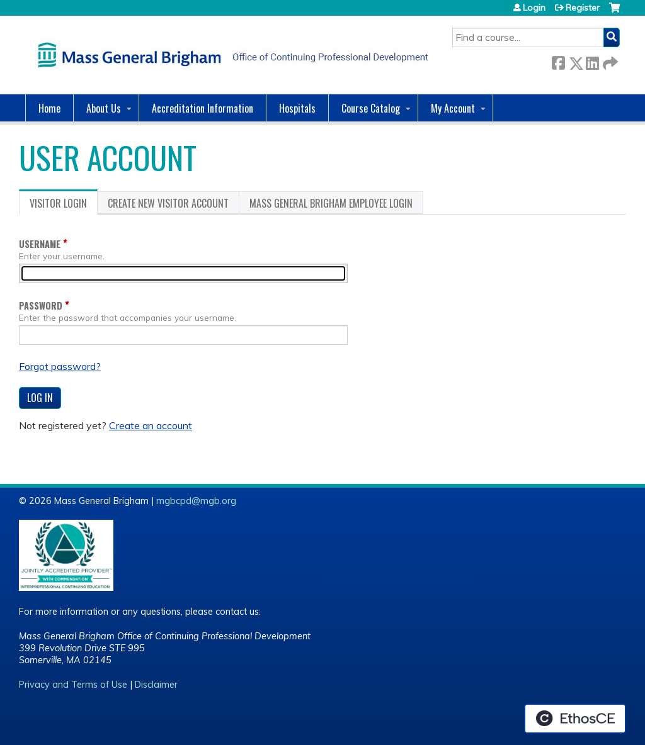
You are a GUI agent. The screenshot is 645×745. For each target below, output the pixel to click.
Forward (609, 60)
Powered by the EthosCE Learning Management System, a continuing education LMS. (575, 718)
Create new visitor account (168, 203)
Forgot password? (60, 366)
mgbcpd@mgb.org (196, 501)
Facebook (558, 60)
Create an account (150, 425)
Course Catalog (370, 108)
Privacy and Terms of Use (73, 684)
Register (583, 7)
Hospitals (297, 108)
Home (49, 108)
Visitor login (64, 205)
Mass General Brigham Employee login (331, 203)
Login (534, 7)
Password (40, 305)
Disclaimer (156, 684)
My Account (453, 108)
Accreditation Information (202, 108)
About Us (103, 108)
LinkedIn (592, 60)
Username (39, 243)
